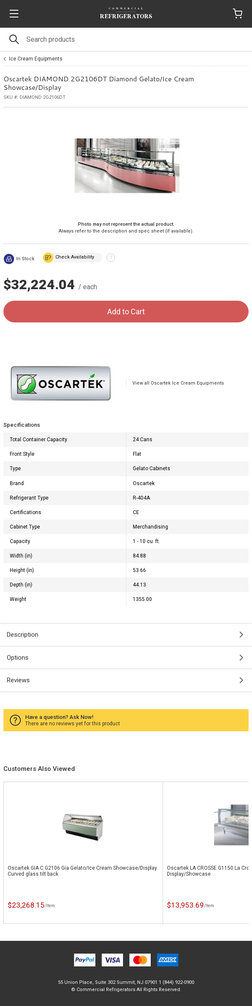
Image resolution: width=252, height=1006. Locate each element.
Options (18, 657)
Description (22, 634)
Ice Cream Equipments (36, 59)
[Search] (126, 39)
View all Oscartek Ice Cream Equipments (178, 383)
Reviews (18, 680)
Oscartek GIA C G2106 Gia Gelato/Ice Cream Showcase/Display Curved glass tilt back (82, 871)
